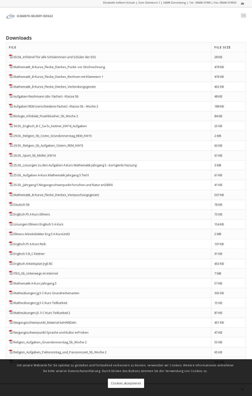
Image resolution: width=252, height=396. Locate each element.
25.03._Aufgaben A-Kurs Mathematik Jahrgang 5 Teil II (51, 175)
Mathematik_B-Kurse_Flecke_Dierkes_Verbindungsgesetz (54, 86)
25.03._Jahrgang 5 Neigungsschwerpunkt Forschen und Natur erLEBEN (63, 185)
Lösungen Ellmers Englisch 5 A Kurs (38, 224)
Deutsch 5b (21, 204)
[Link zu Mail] (242, 3)
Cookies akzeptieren (126, 383)
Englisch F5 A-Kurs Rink (29, 244)
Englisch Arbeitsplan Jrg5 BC (33, 263)
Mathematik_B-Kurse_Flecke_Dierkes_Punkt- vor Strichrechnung (59, 67)
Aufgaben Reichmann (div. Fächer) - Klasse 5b (46, 96)
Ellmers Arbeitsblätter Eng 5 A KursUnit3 (41, 234)
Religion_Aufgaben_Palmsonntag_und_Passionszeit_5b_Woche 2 (59, 352)
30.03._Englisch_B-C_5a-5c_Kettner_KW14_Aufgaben (50, 126)
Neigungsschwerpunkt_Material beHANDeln (44, 322)
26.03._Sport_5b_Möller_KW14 (34, 155)
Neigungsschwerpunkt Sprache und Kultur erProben (50, 332)
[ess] (29, 15)
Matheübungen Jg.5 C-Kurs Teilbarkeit (40, 303)
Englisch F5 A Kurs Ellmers (31, 214)
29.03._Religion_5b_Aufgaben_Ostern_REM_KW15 (48, 145)
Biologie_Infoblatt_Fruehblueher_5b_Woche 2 (45, 116)
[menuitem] (243, 15)
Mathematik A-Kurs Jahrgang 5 (35, 283)
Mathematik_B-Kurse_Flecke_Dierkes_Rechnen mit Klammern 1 (58, 77)
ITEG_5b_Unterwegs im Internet (35, 273)
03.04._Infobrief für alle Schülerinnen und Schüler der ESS (54, 57)
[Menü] (243, 15)
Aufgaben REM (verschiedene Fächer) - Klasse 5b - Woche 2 (55, 106)
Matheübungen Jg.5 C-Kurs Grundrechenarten (46, 293)
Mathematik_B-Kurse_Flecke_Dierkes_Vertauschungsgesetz (56, 195)
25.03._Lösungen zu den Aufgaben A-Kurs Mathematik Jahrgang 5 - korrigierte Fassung (75, 165)
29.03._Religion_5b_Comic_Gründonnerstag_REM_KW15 (52, 136)
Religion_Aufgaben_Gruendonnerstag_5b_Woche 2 (50, 342)
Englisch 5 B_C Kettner (29, 254)
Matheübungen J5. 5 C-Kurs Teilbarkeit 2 (41, 313)
